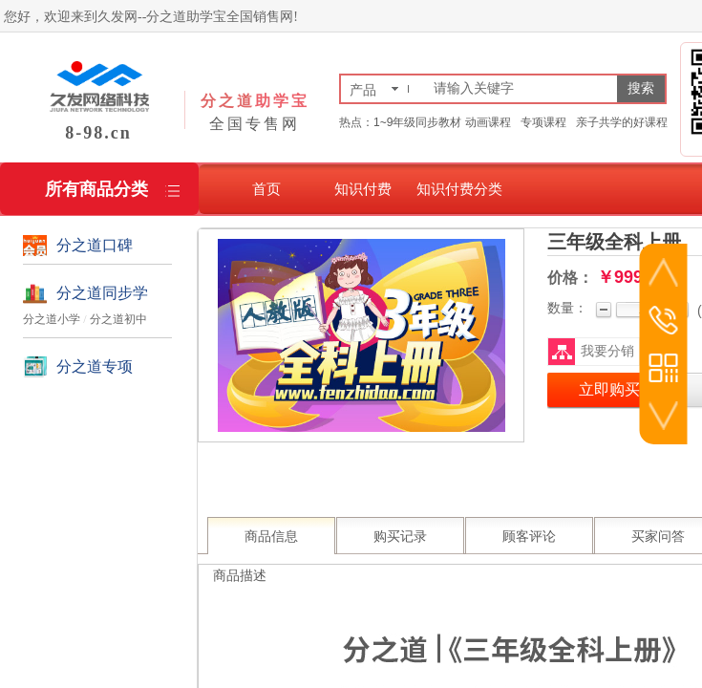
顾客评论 (529, 536)
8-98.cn (98, 132)
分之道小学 (51, 319)
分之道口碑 (94, 245)
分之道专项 (94, 366)
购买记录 (400, 536)
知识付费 (363, 189)
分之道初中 (118, 319)
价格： (570, 277)
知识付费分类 (459, 189)
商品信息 (271, 536)
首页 (266, 189)
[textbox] (521, 88)
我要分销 (607, 351)
